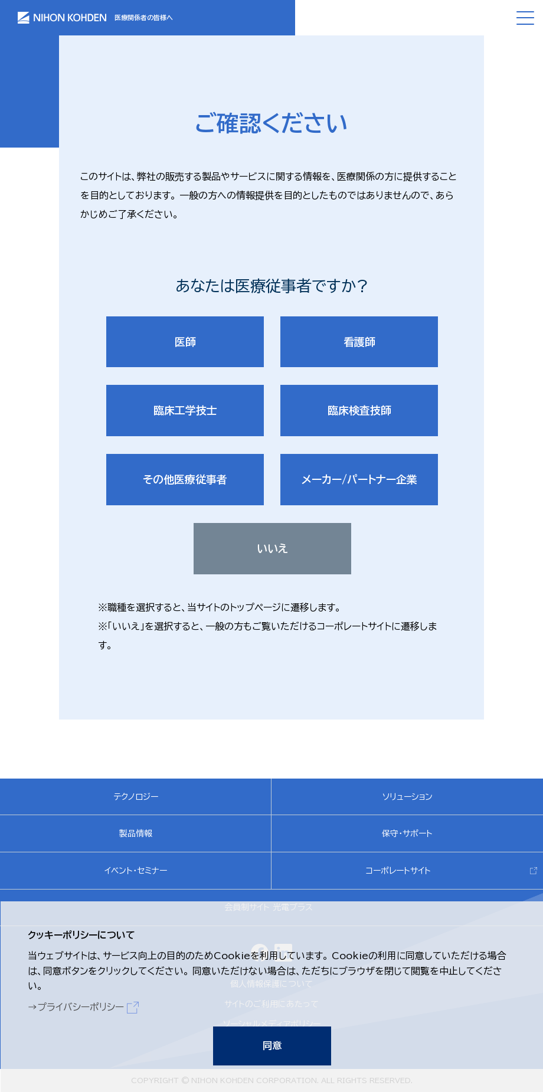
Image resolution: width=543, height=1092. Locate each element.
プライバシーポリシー (80, 1006)
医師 (185, 341)
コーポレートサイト (398, 871)
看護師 (359, 341)
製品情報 (135, 833)
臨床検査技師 (359, 410)
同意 (271, 1045)
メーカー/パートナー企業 (359, 479)
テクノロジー (135, 797)
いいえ (272, 548)
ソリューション (407, 797)
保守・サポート (407, 833)
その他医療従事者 (185, 479)
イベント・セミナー (135, 871)
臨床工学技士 (185, 410)
